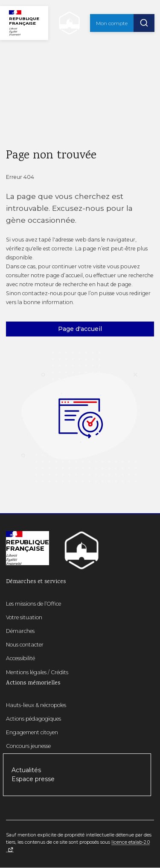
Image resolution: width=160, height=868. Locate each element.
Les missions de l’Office (33, 604)
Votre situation (24, 617)
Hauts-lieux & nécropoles (36, 705)
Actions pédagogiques (33, 719)
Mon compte (112, 23)
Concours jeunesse (28, 746)
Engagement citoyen (32, 732)
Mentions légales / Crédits (37, 672)
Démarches (20, 631)
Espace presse (33, 779)
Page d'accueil (80, 329)
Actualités (26, 770)
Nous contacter (25, 644)
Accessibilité (20, 658)
